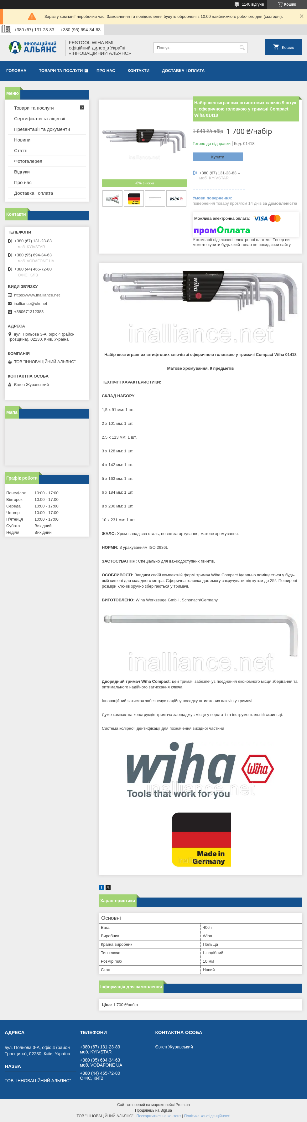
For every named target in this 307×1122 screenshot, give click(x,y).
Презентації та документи (42, 129)
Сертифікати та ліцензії (39, 118)
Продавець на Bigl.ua (153, 1110)
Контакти (139, 70)
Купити (217, 157)
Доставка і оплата (183, 70)
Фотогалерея (28, 161)
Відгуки (22, 171)
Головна (16, 70)
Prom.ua (183, 1105)
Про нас (105, 70)
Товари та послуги (61, 70)
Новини (22, 139)
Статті (21, 150)
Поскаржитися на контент (159, 1116)
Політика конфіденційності (207, 1116)
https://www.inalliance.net (37, 295)
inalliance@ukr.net (30, 303)
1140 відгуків (253, 4)
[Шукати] (242, 47)
